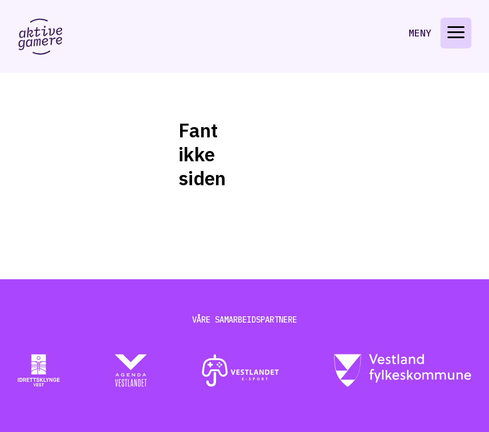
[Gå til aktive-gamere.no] (40, 37)
